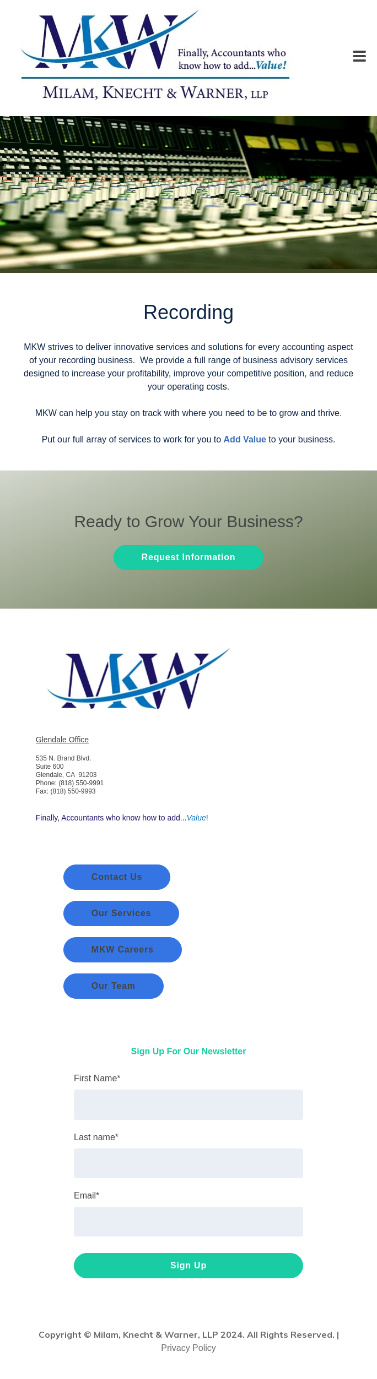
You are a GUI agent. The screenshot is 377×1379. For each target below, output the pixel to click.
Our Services (121, 913)
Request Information (189, 557)
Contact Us (116, 877)
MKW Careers (122, 949)
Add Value (245, 439)
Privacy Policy (188, 1348)
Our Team (113, 986)
